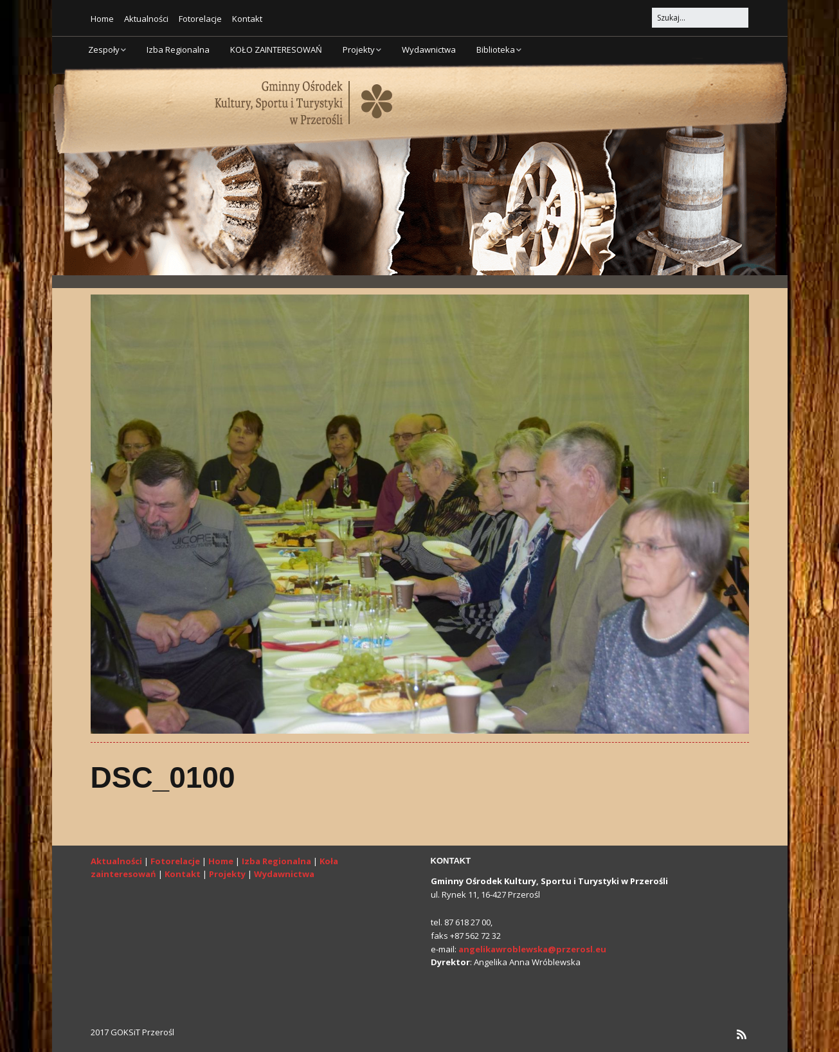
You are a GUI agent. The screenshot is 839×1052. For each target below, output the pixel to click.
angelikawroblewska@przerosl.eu (532, 949)
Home (102, 18)
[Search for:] (700, 17)
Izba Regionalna (178, 49)
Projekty (359, 49)
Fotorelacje (200, 18)
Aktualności (146, 18)
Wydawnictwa (429, 49)
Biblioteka (495, 49)
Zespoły (104, 49)
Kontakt (247, 18)
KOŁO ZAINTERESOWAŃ (276, 49)
